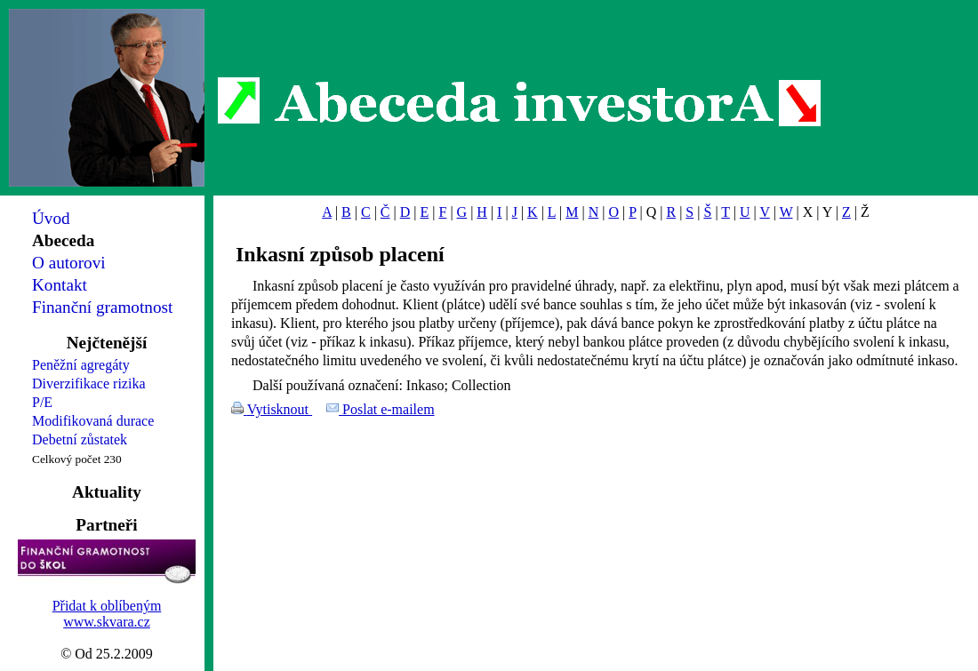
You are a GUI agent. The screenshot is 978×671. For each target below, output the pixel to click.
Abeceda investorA (519, 102)
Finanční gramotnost (102, 307)
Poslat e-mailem (388, 409)
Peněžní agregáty (81, 364)
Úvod (51, 218)
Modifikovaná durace (93, 420)
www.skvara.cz (106, 621)
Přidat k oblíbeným (107, 605)
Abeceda (63, 240)
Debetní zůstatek (79, 439)
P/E (42, 402)
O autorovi (69, 262)
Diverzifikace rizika (88, 383)
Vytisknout (279, 409)
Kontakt (59, 285)
